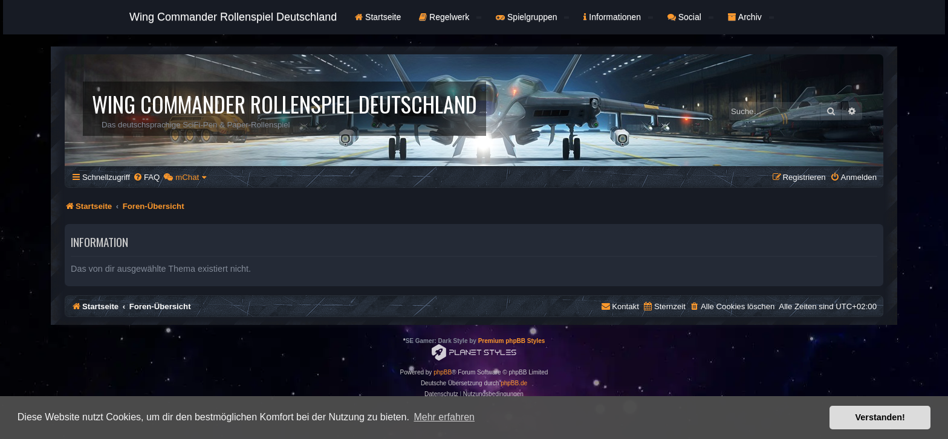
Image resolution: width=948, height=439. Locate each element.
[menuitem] (146, 177)
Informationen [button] (617, 17)
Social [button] (690, 17)
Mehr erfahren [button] (444, 417)
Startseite (378, 17)
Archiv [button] (751, 17)
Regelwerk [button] (450, 17)
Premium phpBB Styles (511, 341)
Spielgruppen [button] (532, 17)
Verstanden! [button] (880, 417)
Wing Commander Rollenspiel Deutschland (233, 17)
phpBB (442, 372)
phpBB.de (514, 383)
